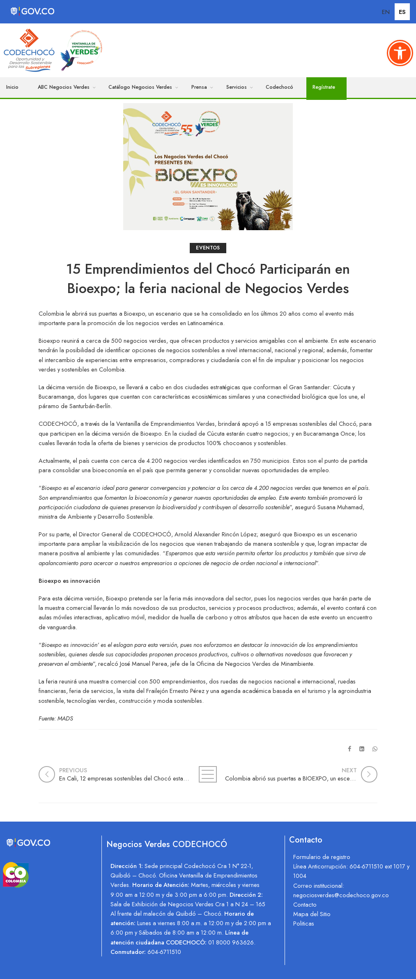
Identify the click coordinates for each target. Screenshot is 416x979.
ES (402, 11)
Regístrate (324, 87)
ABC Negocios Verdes (64, 87)
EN (386, 11)
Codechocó (279, 87)
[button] (400, 53)
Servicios (236, 87)
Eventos (208, 248)
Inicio (12, 87)
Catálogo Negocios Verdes (140, 87)
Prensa (199, 87)
